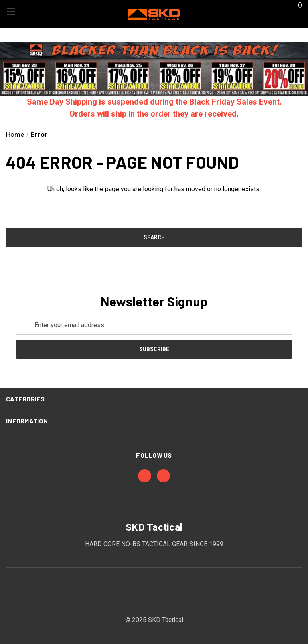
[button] (154, 69)
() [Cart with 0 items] (296, 4)
